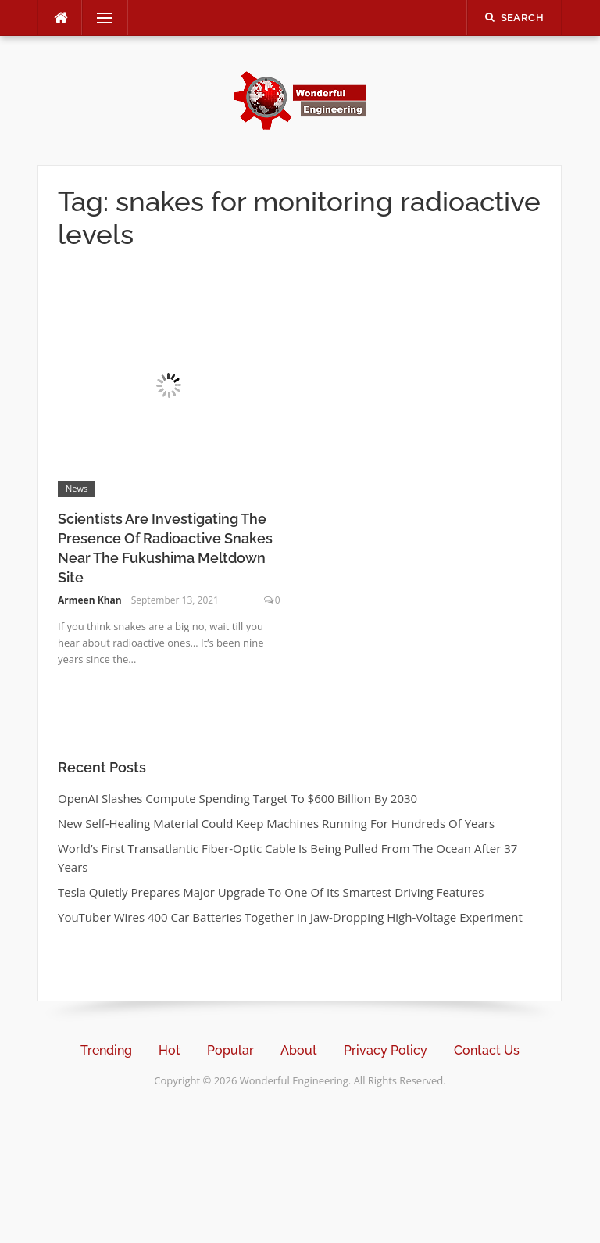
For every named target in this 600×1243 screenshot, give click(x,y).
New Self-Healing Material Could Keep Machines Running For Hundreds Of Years (276, 823)
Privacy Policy (385, 1050)
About (298, 1050)
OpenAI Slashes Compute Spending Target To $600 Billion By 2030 (237, 798)
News (77, 488)
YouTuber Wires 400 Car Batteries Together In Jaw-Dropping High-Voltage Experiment (290, 917)
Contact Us (487, 1050)
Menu (98, 18)
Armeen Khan (90, 600)
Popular (230, 1050)
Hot (169, 1050)
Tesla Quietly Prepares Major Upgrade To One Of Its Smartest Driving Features (271, 892)
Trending (106, 1050)
